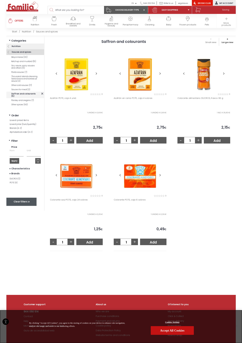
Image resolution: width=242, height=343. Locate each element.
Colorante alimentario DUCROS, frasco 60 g (200, 98)
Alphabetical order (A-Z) (21, 132)
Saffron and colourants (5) (23, 94)
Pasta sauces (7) (19, 72)
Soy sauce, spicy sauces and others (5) (23, 66)
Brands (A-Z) (16, 128)
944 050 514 (149, 3)
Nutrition (16, 46)
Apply (14, 160)
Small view (210, 42)
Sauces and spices (21, 52)
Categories (18, 41)
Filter (14, 141)
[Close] (236, 326)
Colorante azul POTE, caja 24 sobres (69, 199)
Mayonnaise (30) (19, 57)
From (12, 150)
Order (15, 115)
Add (89, 140)
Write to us (168, 3)
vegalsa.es (183, 3)
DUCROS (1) (15, 178)
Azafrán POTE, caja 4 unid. (63, 98)
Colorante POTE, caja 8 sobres (129, 199)
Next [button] (96, 74)
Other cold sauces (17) (21, 85)
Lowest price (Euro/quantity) (23, 124)
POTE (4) (14, 182)
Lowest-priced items (19, 120)
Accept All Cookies (172, 330)
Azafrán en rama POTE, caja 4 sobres (133, 98)
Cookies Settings (172, 322)
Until (29, 150)
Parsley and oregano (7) (22, 100)
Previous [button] (56, 74)
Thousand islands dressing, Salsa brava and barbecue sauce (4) (24, 78)
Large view (227, 42)
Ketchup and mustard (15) (23, 61)
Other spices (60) (19, 104)
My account (223, 3)
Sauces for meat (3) (20, 89)
